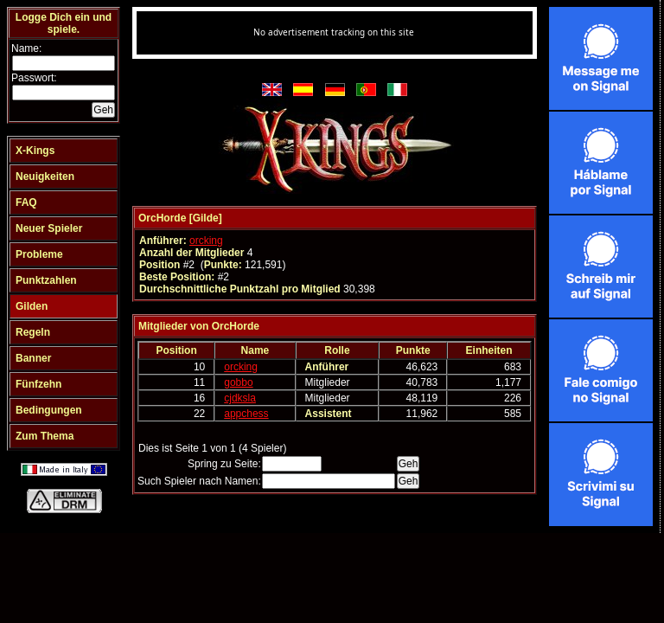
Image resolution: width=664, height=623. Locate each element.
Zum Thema (44, 436)
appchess (246, 414)
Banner (33, 358)
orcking (206, 240)
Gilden (32, 306)
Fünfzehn (38, 384)
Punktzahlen (46, 280)
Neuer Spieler (49, 228)
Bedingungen (49, 410)
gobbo (238, 382)
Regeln (33, 332)
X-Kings (35, 151)
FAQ (26, 202)
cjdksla (240, 398)
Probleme (39, 254)
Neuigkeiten (45, 176)
